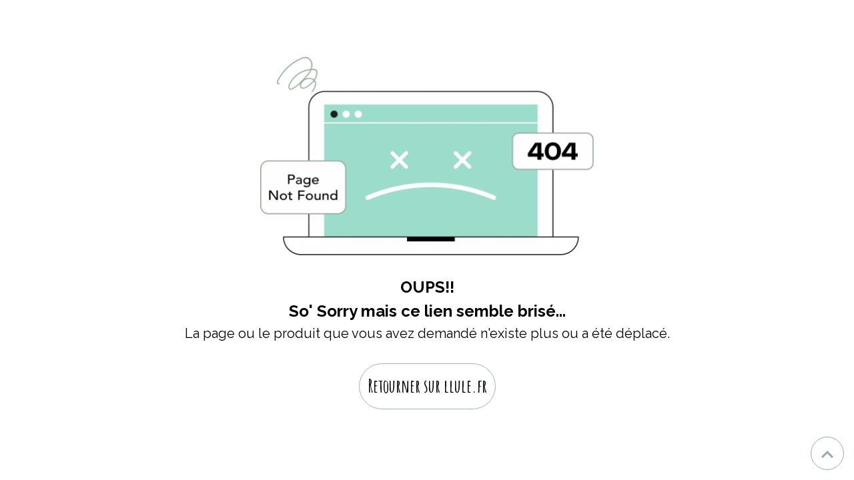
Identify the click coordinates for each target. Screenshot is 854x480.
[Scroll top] (827, 453)
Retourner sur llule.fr (427, 385)
